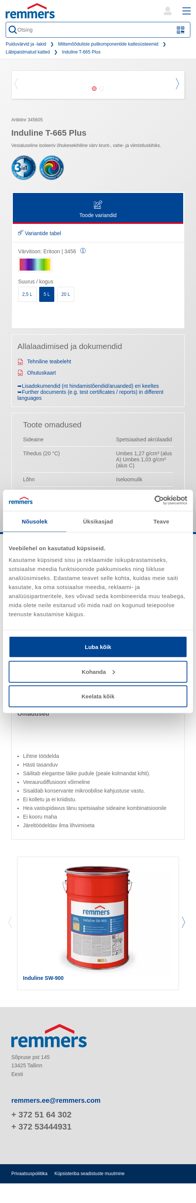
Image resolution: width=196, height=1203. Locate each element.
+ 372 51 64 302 (41, 1114)
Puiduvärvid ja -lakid (26, 44)
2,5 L (27, 294)
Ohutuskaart (36, 373)
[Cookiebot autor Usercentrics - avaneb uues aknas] (154, 500)
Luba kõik (98, 647)
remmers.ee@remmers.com (56, 1100)
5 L (47, 294)
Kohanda (98, 671)
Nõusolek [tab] (34, 521)
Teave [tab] (161, 521)
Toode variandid (98, 209)
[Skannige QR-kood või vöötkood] (181, 30)
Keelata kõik (98, 696)
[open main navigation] (186, 11)
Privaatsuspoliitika (29, 1173)
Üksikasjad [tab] (98, 521)
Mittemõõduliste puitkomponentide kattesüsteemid (108, 44)
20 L (65, 294)
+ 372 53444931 (41, 1126)
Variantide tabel (39, 233)
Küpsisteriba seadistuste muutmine (89, 1173)
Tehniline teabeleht (44, 361)
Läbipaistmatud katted (28, 52)
